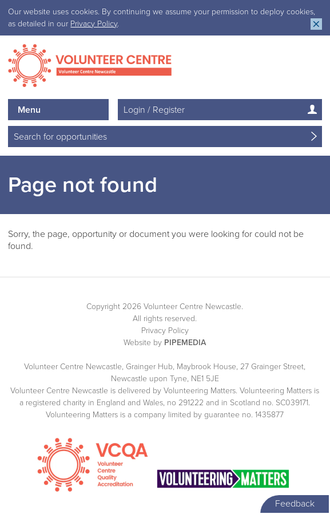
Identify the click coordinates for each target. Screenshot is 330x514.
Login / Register (154, 110)
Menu (29, 110)
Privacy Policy (93, 24)
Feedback (295, 503)
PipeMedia (185, 342)
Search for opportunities (60, 137)
